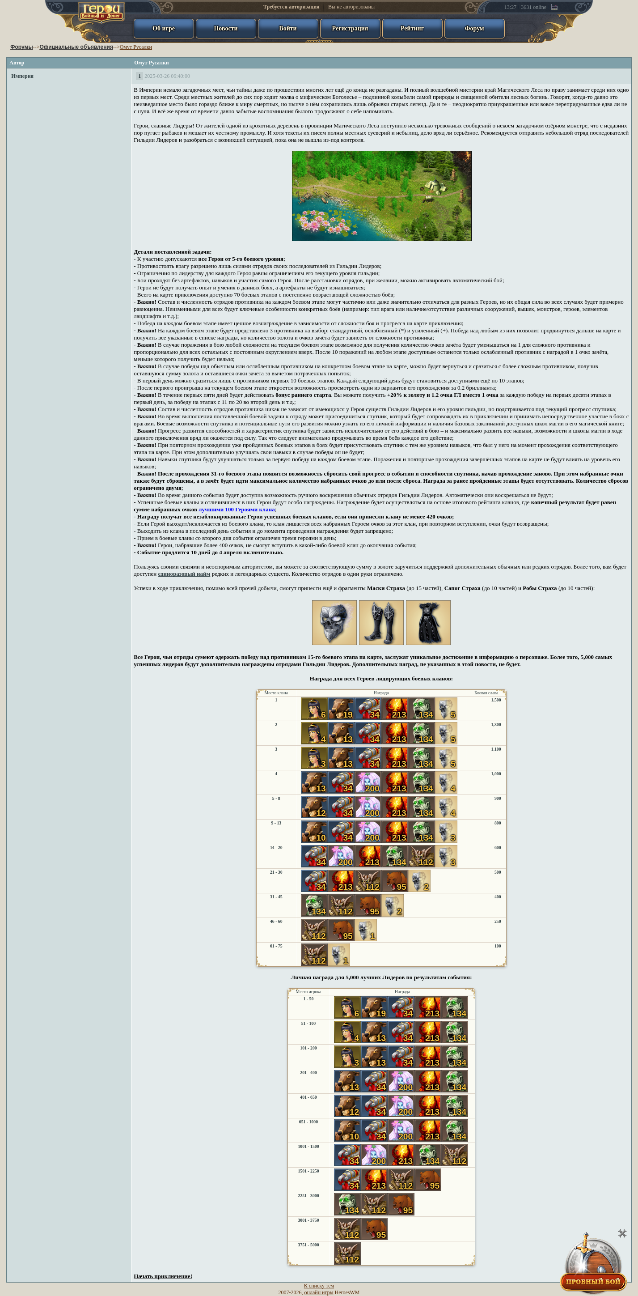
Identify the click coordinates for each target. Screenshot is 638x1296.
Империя (22, 76)
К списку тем (319, 1286)
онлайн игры (319, 1292)
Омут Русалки (136, 47)
